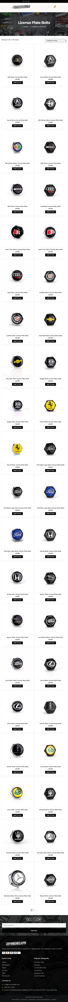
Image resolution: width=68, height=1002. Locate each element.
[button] (59, 7)
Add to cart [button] (17, 82)
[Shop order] (56, 40)
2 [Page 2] (33, 910)
